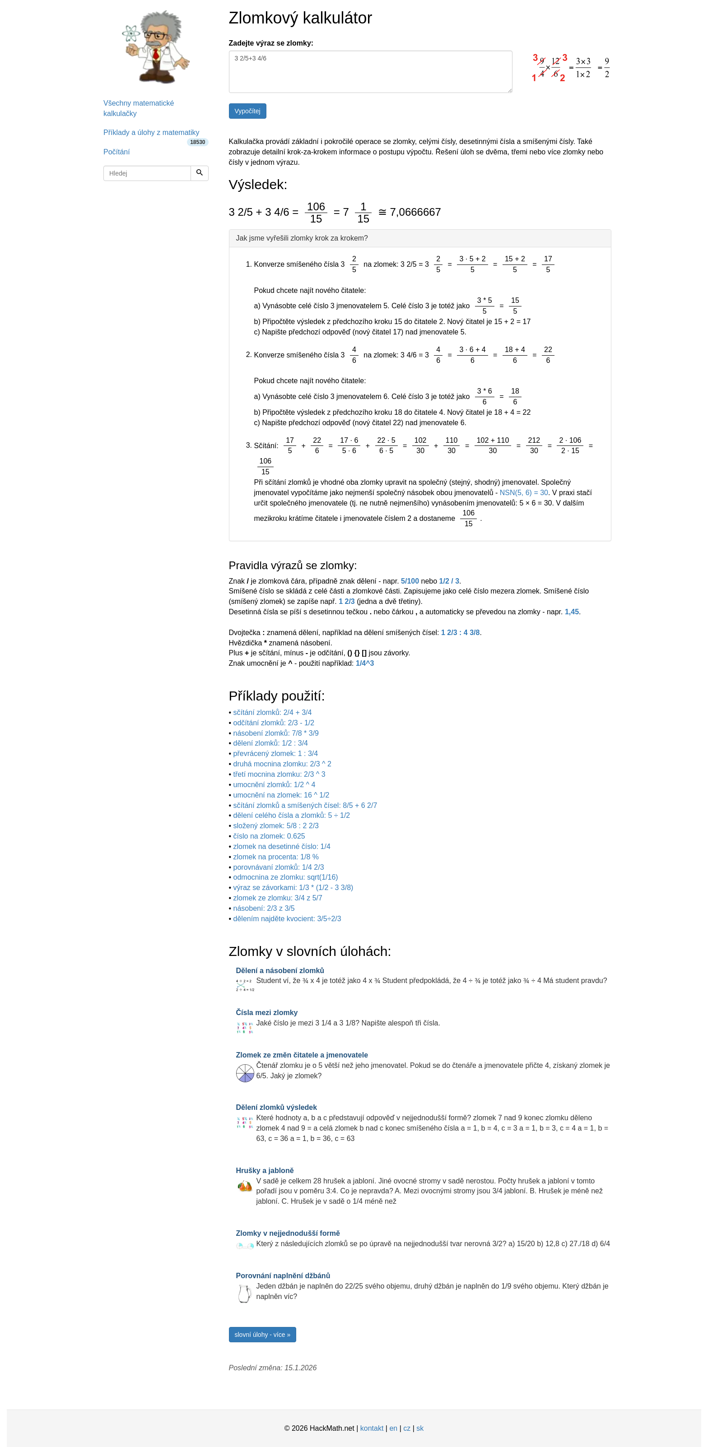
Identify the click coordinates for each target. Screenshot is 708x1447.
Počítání (116, 152)
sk (420, 1428)
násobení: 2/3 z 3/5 (264, 908)
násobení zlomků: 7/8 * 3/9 (276, 733)
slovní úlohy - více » (263, 1334)
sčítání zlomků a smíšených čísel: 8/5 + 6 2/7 (305, 805)
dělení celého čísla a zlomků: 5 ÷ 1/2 (291, 815)
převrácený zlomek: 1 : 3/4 (275, 753)
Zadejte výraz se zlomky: (271, 43)
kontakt (372, 1428)
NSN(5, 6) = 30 (524, 492)
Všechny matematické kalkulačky (138, 108)
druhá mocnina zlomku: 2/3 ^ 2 (282, 764)
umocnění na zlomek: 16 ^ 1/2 (281, 795)
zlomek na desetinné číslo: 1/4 (282, 846)
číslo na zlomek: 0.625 (269, 836)
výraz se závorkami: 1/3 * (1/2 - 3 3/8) (293, 887)
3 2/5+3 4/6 (370, 72)
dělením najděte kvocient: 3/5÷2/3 (287, 919)
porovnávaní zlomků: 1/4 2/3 (278, 867)
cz (406, 1428)
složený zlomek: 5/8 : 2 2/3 (276, 826)
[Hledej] (200, 173)
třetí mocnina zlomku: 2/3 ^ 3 (279, 774)
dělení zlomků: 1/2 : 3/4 (270, 743)
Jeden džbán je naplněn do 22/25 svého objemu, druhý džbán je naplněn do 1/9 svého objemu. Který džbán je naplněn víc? (422, 1286)
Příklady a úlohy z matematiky (156, 136)
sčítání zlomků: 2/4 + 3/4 (272, 712)
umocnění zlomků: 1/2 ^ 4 (274, 784)
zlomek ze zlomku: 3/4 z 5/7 (277, 898)
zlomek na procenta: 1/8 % (276, 857)
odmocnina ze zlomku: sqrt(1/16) (285, 877)
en (393, 1428)
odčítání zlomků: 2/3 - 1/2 (274, 723)
